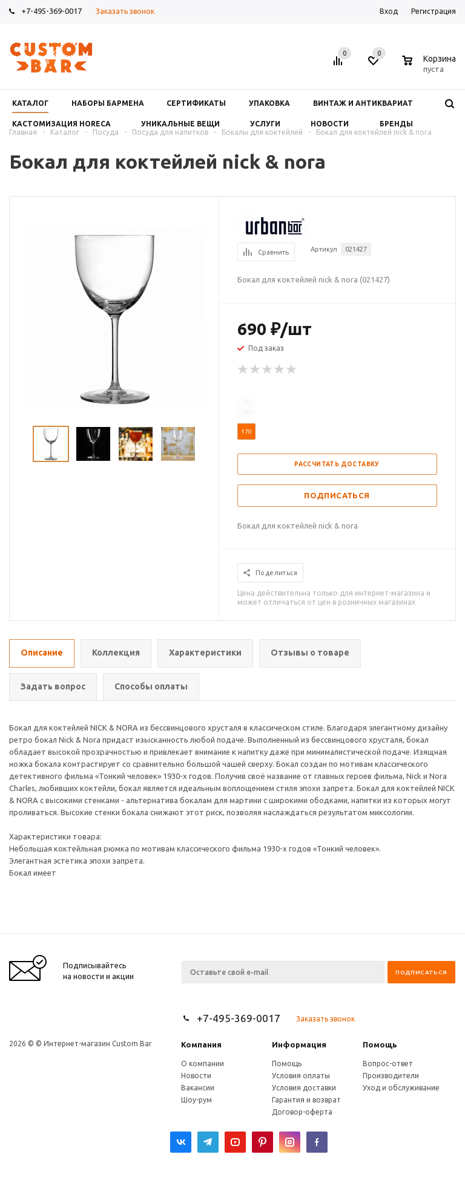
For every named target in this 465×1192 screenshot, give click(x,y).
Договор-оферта (302, 1112)
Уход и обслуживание (401, 1088)
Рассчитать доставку (337, 464)
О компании (202, 1063)
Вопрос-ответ (388, 1063)
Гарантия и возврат (306, 1100)
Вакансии (197, 1088)
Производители (391, 1076)
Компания (201, 1044)
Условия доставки (304, 1088)
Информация (299, 1044)
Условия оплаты (301, 1076)
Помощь (380, 1044)
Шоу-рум (196, 1100)
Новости (196, 1076)
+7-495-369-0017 (51, 11)
